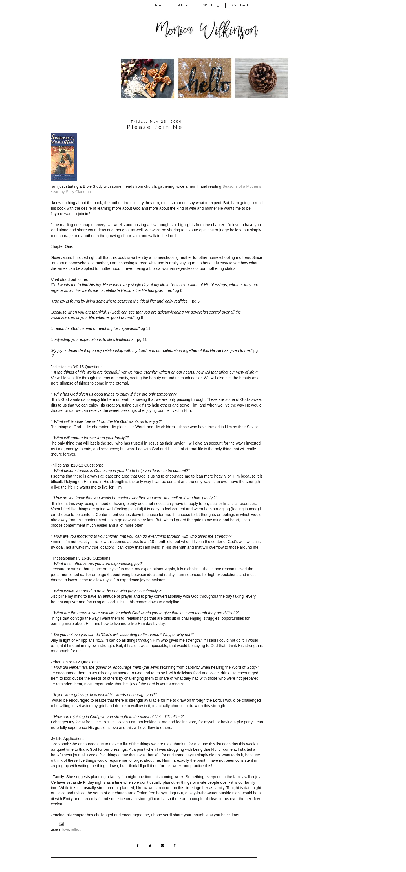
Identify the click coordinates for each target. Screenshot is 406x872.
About (184, 5)
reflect (75, 829)
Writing (211, 5)
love (65, 829)
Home (159, 5)
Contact (240, 5)
